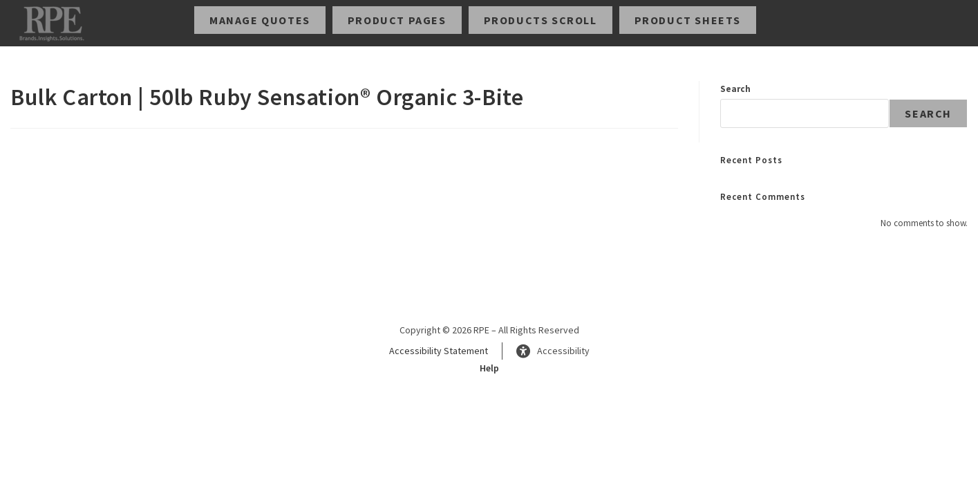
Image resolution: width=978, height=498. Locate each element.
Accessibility (553, 351)
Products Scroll (540, 20)
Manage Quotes (259, 20)
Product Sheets (687, 20)
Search (735, 89)
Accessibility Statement (438, 350)
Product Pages (397, 20)
